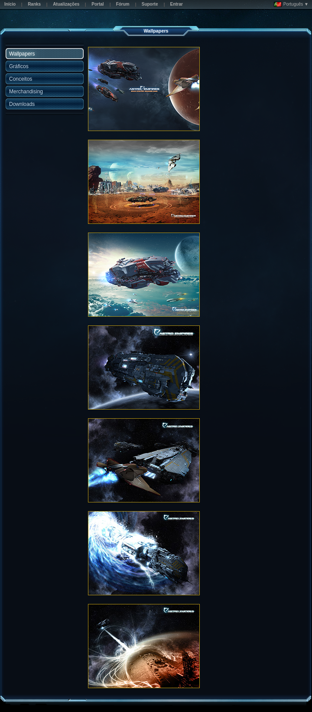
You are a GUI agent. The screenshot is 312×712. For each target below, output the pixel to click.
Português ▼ (291, 4)
